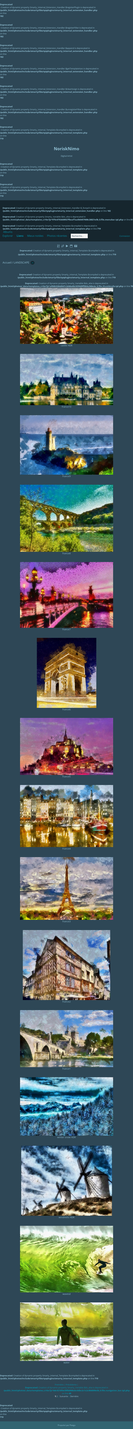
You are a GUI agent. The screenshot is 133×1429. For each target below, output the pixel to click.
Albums (7, 232)
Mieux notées (35, 236)
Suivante (64, 1396)
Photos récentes (57, 236)
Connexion (124, 235)
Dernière (74, 1396)
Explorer (8, 236)
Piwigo (72, 1425)
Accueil (7, 262)
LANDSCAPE (21, 262)
